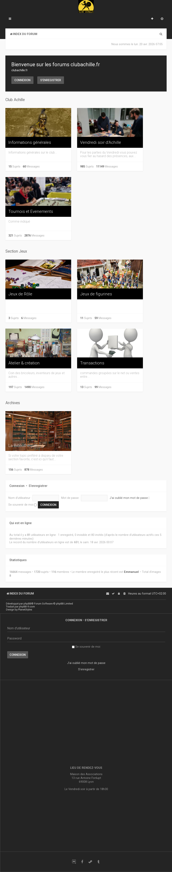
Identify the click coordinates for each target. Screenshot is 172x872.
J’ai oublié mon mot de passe (129, 497)
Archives (12, 403)
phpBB (27, 603)
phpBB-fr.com (27, 606)
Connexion (22, 80)
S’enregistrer (50, 80)
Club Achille (15, 99)
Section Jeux (16, 251)
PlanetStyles (25, 609)
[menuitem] (162, 19)
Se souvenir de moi (22, 504)
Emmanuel (131, 571)
